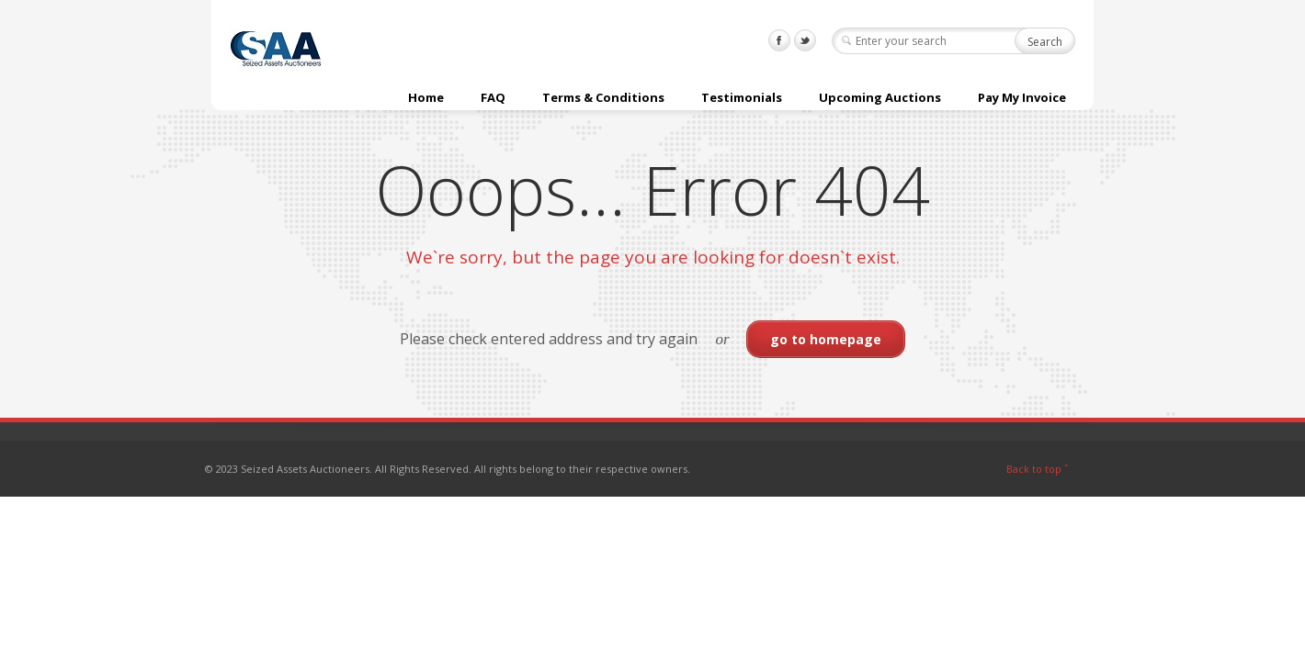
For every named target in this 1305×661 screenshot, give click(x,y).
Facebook (779, 40)
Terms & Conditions (603, 97)
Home (426, 97)
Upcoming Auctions (880, 97)
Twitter (805, 40)
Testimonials (741, 97)
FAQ (493, 97)
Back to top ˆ (1037, 469)
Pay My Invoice (1022, 97)
